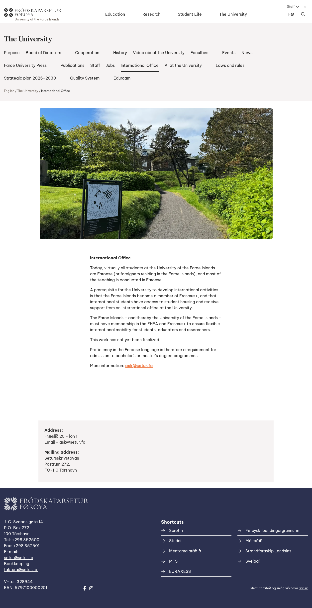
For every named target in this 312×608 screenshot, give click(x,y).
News (246, 52)
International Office (140, 65)
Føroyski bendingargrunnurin (272, 530)
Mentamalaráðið (185, 550)
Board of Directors (43, 52)
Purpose (12, 52)
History (120, 52)
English (9, 91)
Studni (175, 540)
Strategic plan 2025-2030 (30, 78)
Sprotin (176, 530)
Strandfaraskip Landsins (268, 550)
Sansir (303, 588)
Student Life (190, 14)
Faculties (199, 52)
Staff (291, 6)
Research (151, 14)
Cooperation (87, 52)
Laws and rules (230, 65)
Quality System (85, 78)
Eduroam (121, 78)
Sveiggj (252, 561)
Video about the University (159, 52)
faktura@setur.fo (21, 569)
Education (115, 14)
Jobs (110, 65)
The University (233, 14)
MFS (173, 561)
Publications (72, 65)
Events (228, 52)
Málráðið (253, 540)
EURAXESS (180, 571)
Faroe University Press (25, 65)
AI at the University (183, 65)
